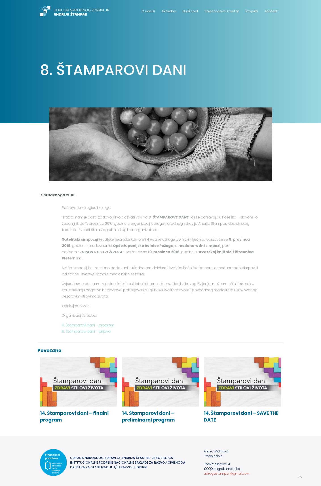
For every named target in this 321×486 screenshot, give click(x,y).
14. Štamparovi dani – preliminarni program (148, 416)
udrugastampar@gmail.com (227, 473)
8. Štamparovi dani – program (88, 325)
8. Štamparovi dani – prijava (86, 331)
